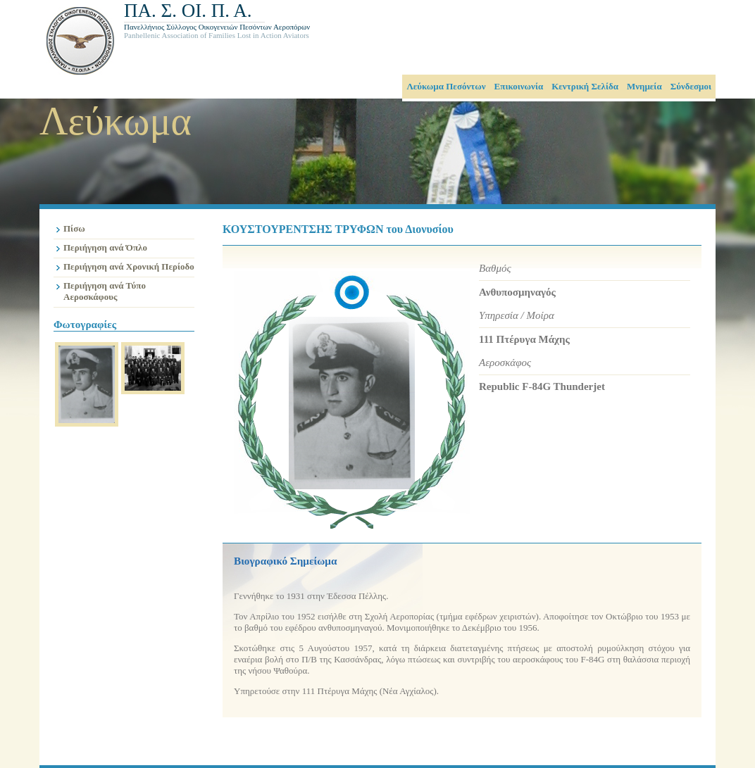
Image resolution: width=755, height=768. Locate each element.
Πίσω (74, 228)
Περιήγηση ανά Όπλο (105, 247)
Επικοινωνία (519, 86)
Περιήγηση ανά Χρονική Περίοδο (128, 266)
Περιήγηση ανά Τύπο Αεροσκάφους (104, 291)
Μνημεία (644, 86)
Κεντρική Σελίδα (584, 86)
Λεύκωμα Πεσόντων (445, 86)
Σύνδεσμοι (690, 86)
